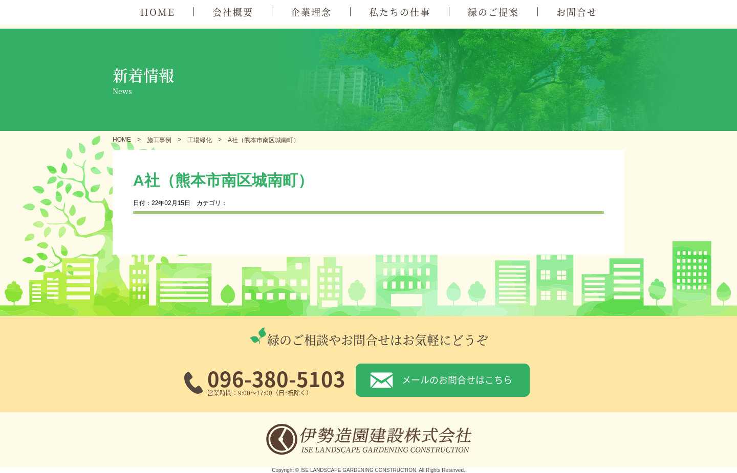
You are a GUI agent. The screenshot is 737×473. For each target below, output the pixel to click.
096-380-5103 (276, 378)
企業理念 (311, 11)
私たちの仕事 (399, 11)
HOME (157, 11)
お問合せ (576, 11)
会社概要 (232, 11)
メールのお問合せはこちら (457, 379)
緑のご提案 (493, 11)
